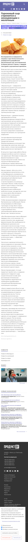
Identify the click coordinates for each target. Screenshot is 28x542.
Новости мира (7, 35)
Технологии (7, 494)
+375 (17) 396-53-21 (9, 463)
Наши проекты (8, 500)
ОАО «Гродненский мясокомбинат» (10, 400)
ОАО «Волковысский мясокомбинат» (11, 394)
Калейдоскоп (5, 360)
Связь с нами (8, 502)
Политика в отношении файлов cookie (11, 521)
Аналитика (7, 487)
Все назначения (22, 431)
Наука (6, 492)
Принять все (17, 537)
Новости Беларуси (7, 353)
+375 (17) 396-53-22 (9, 464)
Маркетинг (7, 488)
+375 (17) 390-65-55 (9, 459)
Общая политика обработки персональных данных (12, 505)
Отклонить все (6, 537)
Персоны (6, 490)
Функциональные (7, 527)
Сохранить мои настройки (9, 533)
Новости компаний (7, 356)
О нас (5, 498)
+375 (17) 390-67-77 (9, 461)
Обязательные (6, 525)
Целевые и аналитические (10, 529)
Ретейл (6, 485)
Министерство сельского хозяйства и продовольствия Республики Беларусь (11, 415)
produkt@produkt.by (10, 467)
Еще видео (23, 383)
